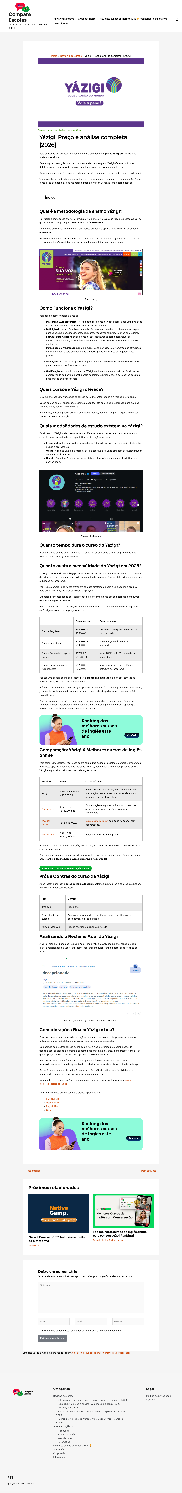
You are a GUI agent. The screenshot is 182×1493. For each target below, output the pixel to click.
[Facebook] (15, 1479)
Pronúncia (63, 1432)
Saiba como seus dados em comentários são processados (103, 1354)
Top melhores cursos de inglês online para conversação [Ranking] (120, 1233)
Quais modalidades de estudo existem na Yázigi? (91, 426)
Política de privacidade (158, 1398)
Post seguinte (150, 1170)
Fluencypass (52, 1098)
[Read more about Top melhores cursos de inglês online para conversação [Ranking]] (123, 1210)
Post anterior (31, 1170)
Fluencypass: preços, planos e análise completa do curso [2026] (92, 1402)
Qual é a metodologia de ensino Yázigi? (80, 211)
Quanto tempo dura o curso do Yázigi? (79, 545)
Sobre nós (145, 19)
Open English (53, 1102)
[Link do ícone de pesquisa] (177, 20)
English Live (52, 1106)
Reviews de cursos (65, 19)
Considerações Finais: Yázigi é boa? (76, 1029)
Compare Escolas (20, 17)
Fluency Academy (67, 1409)
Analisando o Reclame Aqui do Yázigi (78, 936)
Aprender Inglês (88, 19)
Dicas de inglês (65, 1436)
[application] (75, 19)
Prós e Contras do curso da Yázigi (74, 876)
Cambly (50, 1109)
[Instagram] (8, 1479)
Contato (150, 1401)
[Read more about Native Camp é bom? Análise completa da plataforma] (58, 1212)
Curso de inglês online (98, 820)
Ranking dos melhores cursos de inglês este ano (99, 728)
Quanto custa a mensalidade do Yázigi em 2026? (90, 565)
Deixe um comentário (71, 130)
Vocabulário (64, 1440)
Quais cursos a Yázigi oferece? (71, 389)
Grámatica (63, 1444)
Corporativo (160, 19)
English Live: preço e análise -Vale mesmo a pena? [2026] (88, 1406)
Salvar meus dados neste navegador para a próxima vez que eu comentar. (82, 1332)
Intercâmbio (61, 23)
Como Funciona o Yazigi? (66, 308)
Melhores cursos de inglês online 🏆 (119, 19)
